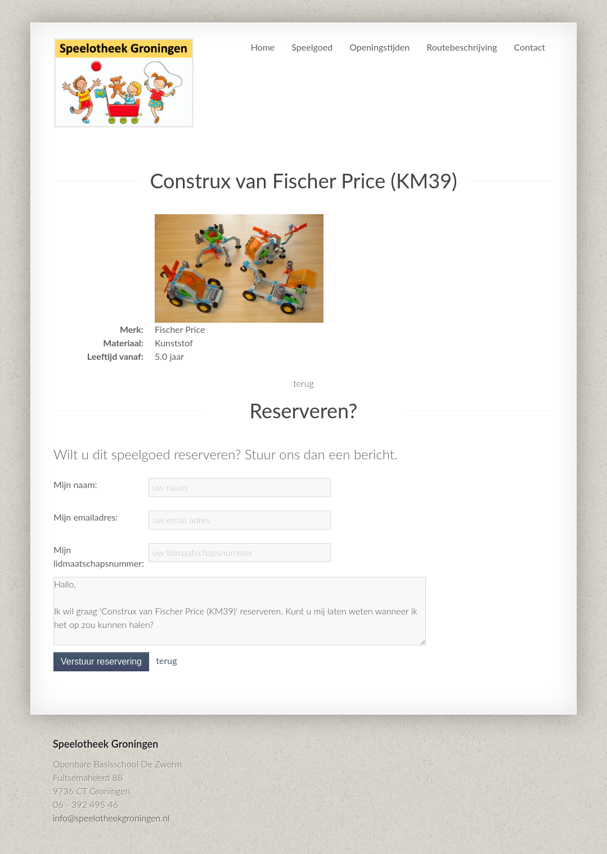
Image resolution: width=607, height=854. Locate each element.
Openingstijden (379, 47)
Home (263, 47)
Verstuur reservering (101, 661)
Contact (529, 47)
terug (303, 383)
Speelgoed (311, 47)
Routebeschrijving (461, 47)
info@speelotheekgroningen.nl (111, 817)
